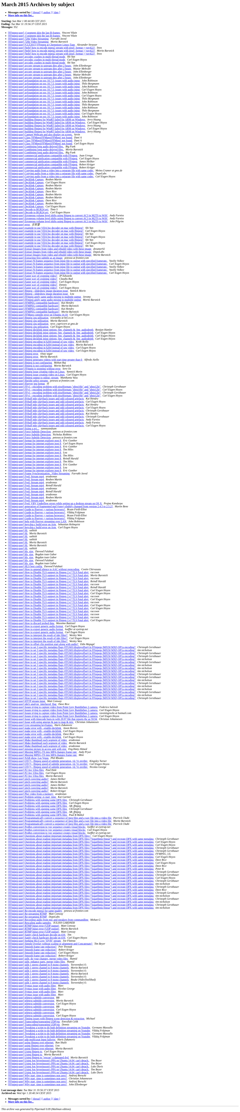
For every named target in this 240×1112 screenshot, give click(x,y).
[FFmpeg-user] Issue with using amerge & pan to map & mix (41, 722)
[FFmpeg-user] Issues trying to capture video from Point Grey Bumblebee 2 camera (53, 707)
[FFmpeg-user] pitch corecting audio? (28, 779)
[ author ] (47, 12)
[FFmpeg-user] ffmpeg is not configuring (30, 362)
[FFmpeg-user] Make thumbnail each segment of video (38, 740)
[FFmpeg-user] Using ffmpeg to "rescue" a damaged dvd (38, 1057)
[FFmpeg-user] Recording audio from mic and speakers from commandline (48, 919)
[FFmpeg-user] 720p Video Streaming (28, 38)
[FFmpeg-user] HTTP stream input (27, 701)
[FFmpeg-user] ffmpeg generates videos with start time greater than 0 (45, 359)
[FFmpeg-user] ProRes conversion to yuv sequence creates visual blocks (47, 826)
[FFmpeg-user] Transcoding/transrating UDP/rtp (34, 1021)
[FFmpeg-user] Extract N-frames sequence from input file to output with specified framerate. (58, 260)
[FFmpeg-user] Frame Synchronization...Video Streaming (39, 473)
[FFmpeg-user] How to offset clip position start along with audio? (43, 644)
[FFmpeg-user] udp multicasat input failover (32, 1039)
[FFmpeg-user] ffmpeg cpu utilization (28, 317)
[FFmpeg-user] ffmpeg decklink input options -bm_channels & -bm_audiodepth (51, 329)
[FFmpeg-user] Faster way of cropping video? (33, 275)
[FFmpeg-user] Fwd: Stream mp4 (26, 476)
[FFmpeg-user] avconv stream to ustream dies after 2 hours (40, 65)
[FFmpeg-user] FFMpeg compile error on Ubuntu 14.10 (38, 314)
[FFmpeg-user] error (19, 224)
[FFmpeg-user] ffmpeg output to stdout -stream (33, 377)
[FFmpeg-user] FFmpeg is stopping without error (34, 368)
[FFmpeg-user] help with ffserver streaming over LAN (37, 521)
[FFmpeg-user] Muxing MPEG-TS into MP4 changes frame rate (42, 752)
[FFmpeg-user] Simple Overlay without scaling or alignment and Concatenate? (50, 943)
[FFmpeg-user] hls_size (21, 551)
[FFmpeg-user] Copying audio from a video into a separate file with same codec (51, 170)
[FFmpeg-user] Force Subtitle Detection (29, 431)
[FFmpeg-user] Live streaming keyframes (30, 725)
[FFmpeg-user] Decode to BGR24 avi (28, 209)
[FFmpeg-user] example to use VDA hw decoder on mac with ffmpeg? (46, 227)
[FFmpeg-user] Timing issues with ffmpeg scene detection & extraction (46, 1018)
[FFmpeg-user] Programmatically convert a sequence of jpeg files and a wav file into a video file (60, 817)
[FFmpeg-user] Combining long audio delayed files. (36, 146)
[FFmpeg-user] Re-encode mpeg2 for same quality (35, 910)
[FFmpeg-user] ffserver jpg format (27, 383)
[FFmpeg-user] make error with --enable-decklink (35, 728)
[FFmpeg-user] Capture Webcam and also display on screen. (40, 134)
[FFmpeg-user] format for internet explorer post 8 (35, 440)
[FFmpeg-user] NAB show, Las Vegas (28, 758)
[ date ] (56, 12)
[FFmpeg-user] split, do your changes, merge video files (38, 958)
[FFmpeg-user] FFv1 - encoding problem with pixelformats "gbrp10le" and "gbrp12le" (54, 386)
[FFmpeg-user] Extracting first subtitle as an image (35, 257)
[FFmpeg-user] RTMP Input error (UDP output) (34, 925)
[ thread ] (36, 12)
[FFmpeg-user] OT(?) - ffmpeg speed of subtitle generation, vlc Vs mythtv (48, 761)
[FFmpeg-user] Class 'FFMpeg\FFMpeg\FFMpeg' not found (40, 137)
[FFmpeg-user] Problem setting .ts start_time (32, 797)
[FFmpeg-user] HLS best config (25, 566)
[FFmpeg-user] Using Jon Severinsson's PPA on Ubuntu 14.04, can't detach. (49, 1060)
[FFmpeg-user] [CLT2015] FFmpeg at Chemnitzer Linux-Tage (42, 44)
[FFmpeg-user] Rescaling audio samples (30, 922)
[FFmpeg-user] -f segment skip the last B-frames (34, 32)
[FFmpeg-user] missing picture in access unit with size (37, 749)
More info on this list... (21, 15)
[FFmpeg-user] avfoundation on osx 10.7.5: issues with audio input (44, 80)
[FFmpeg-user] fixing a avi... (24, 428)
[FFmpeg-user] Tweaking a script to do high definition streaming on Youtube (49, 1027)
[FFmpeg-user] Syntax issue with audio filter (32, 985)
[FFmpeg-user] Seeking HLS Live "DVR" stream (35, 940)
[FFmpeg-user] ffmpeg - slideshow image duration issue (38, 290)
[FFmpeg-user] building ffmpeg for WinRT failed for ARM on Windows (47, 119)
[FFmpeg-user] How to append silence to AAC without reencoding (44, 569)
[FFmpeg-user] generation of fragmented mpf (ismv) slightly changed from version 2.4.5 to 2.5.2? (60, 506)
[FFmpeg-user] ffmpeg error (23, 353)
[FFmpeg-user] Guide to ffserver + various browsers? (37, 509)
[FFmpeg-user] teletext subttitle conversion (31, 997)
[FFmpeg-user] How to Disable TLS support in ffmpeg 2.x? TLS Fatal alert (48, 572)
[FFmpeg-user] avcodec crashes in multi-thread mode (37, 56)
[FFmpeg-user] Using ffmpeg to (25, 1051)
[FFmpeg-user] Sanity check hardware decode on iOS (37, 934)
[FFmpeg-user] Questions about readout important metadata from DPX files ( (49, 835)
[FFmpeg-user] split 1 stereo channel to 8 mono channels (38, 964)
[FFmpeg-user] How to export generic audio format (36, 626)
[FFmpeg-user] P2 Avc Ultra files (26, 770)
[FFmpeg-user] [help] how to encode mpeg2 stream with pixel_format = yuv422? (52, 47)
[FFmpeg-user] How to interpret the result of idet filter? (38, 635)
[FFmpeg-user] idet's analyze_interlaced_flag (32, 704)
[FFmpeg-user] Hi (18, 530)
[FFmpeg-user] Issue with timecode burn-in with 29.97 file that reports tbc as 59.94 (53, 719)
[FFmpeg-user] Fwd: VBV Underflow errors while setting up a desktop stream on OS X (55, 503)
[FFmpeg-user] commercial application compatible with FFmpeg (43, 155)
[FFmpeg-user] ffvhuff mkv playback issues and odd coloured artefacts (46, 398)
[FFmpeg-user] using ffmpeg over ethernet (31, 1042)
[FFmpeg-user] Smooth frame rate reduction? (32, 946)
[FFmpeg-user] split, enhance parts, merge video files (37, 961)
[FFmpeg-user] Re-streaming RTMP (27, 913)
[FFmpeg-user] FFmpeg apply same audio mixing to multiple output (45, 296)
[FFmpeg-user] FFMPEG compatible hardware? (34, 302)
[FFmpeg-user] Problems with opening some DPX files (38, 800)
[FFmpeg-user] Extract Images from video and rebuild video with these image (50, 248)
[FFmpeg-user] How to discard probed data (31, 623)
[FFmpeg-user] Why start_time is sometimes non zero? (38, 1075)
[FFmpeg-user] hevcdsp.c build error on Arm (32, 524)
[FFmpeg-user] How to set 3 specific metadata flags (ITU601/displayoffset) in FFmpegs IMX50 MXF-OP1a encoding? (72, 647)
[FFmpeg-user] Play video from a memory (31, 794)
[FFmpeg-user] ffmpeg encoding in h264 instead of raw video (41, 341)
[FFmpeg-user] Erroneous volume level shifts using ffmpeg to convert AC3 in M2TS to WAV (58, 215)
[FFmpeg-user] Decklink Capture (26, 179)
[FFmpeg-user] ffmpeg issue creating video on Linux (36, 371)
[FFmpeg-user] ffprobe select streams (28, 380)
